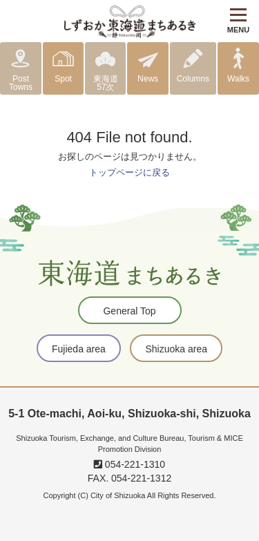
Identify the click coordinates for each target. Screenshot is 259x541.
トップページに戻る (129, 172)
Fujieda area (79, 348)
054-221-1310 (129, 464)
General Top (129, 310)
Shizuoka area (176, 348)
